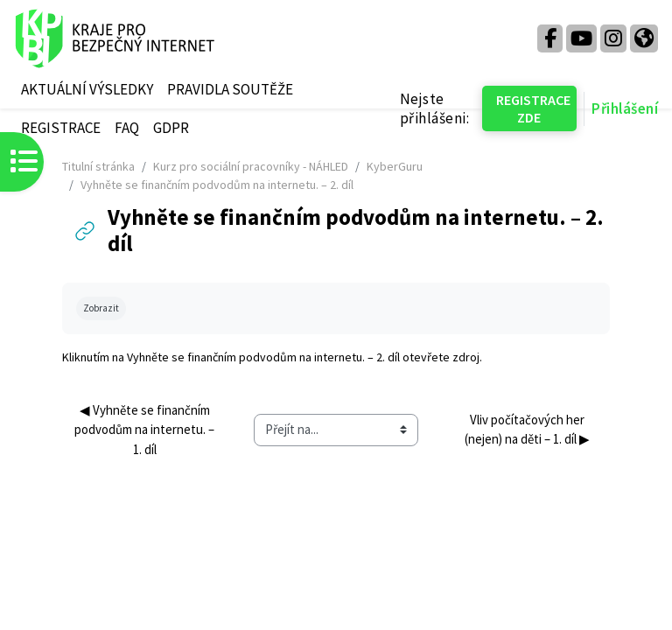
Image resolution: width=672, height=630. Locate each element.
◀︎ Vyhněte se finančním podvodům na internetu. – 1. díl (145, 429)
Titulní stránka (98, 166)
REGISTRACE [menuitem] (61, 127)
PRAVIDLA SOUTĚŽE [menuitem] (230, 89)
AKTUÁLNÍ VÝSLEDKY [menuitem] (87, 89)
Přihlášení (625, 108)
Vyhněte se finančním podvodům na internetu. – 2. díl (263, 357)
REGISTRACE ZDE (533, 108)
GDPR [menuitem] (171, 127)
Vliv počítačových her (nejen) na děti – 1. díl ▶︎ (527, 429)
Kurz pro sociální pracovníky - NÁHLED (250, 166)
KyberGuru (395, 166)
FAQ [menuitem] (127, 127)
